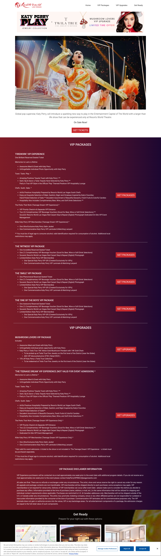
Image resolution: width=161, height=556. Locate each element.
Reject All (127, 549)
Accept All (142, 549)
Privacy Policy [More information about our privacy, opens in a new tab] (73, 554)
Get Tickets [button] (80, 130)
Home (89, 5)
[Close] (157, 548)
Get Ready (138, 5)
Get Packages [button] (126, 195)
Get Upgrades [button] (126, 349)
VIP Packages (103, 5)
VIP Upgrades (121, 5)
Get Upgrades (126, 415)
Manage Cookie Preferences (107, 549)
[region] (80, 549)
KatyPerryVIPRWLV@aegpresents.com (81, 478)
